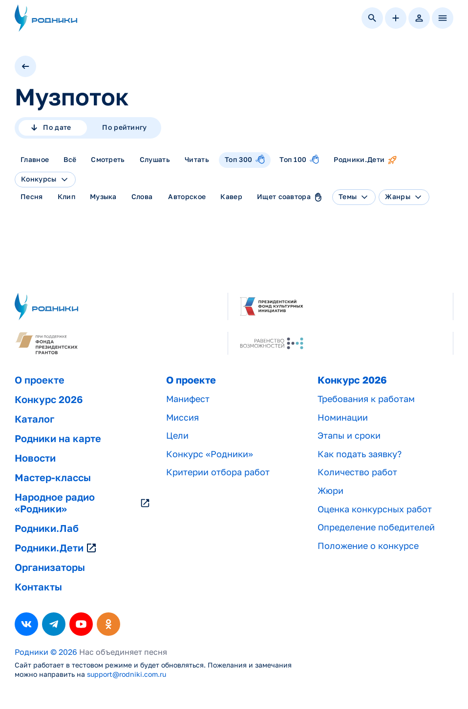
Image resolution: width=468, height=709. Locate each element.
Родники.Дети (56, 548)
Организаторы (50, 567)
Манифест (188, 399)
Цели (177, 435)
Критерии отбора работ (218, 472)
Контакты (38, 587)
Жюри (330, 491)
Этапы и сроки (349, 435)
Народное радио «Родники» (82, 503)
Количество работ (357, 472)
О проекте (39, 380)
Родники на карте (58, 439)
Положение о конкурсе (368, 546)
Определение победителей (376, 527)
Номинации (343, 417)
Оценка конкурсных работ (375, 509)
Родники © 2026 (46, 652)
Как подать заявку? (360, 454)
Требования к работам (366, 399)
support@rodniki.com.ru (126, 674)
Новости (35, 458)
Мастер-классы (53, 478)
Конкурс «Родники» (209, 454)
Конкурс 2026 (49, 399)
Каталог (34, 419)
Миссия (182, 417)
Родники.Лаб (47, 528)
